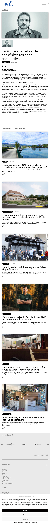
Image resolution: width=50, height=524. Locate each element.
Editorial (4, 469)
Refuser (25, 515)
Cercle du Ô (5, 492)
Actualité (4, 470)
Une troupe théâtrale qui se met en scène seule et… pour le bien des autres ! (24, 368)
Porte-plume (5, 480)
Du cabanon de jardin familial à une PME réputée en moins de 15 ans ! (24, 318)
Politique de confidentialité (30, 522)
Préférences (25, 519)
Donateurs (5, 493)
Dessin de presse (7, 482)
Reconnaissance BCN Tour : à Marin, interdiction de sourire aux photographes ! (24, 166)
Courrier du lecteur (7, 483)
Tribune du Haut (6, 477)
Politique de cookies (18, 522)
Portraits (4, 476)
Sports (4, 475)
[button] (47, 496)
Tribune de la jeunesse (8, 479)
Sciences (4, 473)
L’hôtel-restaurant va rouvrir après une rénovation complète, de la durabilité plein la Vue (24, 217)
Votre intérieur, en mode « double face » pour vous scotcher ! (23, 418)
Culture (4, 472)
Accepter (25, 510)
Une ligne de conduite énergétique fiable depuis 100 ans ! (24, 268)
